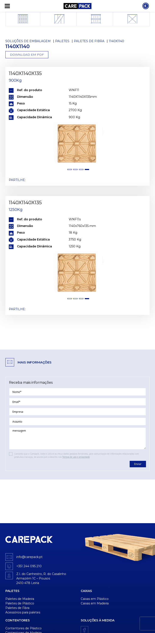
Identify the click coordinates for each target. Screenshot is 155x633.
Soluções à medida (97, 620)
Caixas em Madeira (95, 603)
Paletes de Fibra (89, 41)
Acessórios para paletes (22, 612)
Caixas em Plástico (95, 599)
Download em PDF (27, 55)
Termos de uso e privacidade (76, 456)
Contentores (17, 620)
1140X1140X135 (25, 73)
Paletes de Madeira (19, 599)
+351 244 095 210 (29, 566)
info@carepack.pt (29, 557)
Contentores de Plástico (23, 628)
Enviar (137, 464)
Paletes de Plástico (19, 603)
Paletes (62, 41)
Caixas (86, 591)
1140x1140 (116, 41)
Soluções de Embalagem (28, 41)
